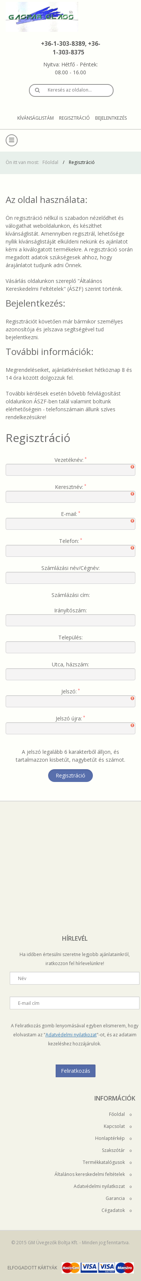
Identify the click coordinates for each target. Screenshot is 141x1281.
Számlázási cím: (71, 594)
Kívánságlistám (35, 118)
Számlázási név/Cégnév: (70, 567)
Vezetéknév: (69, 459)
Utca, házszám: (70, 664)
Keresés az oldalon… (70, 90)
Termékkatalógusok (107, 1162)
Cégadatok (117, 1210)
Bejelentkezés (111, 118)
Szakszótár (117, 1150)
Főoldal (50, 162)
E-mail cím (28, 1003)
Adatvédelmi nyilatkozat (71, 1034)
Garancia (119, 1198)
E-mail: (69, 513)
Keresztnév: (69, 486)
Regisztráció (74, 118)
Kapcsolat (118, 1126)
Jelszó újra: (69, 718)
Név (22, 978)
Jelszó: (69, 691)
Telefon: (69, 540)
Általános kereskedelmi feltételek (93, 1174)
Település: (70, 637)
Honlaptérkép (113, 1138)
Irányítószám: (70, 610)
